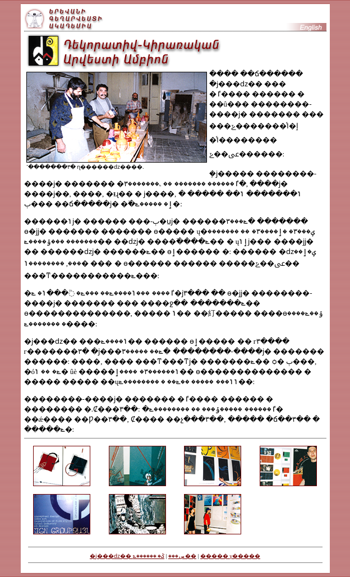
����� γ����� (230, 556)
